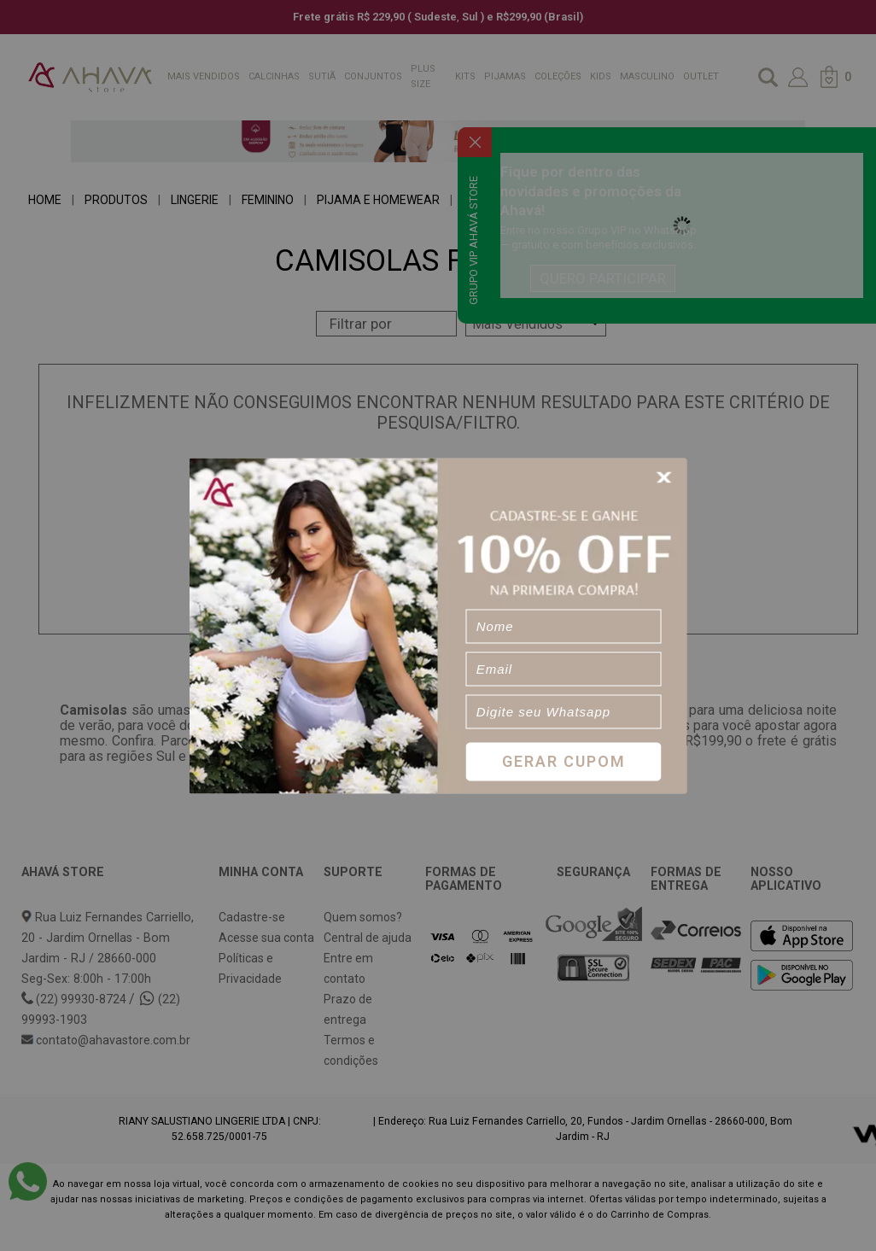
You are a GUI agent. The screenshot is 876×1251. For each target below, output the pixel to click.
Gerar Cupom (564, 761)
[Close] (667, 476)
